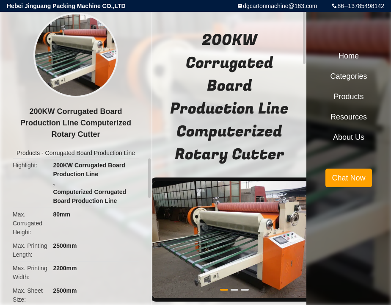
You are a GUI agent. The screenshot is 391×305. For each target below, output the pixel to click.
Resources (348, 117)
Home (349, 56)
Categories (348, 76)
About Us (348, 137)
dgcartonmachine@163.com (280, 6)
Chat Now (348, 178)
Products (28, 153)
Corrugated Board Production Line (90, 153)
